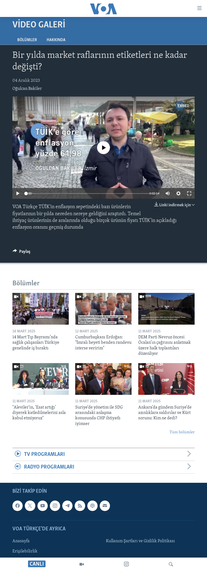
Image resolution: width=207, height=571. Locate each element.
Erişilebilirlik (24, 551)
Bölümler (27, 40)
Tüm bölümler (182, 432)
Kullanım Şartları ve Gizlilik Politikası (140, 541)
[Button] (21, 253)
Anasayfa (21, 541)
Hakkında (56, 40)
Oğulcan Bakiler (27, 89)
